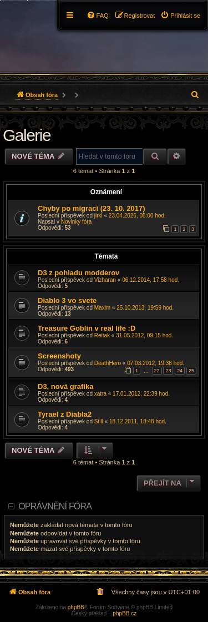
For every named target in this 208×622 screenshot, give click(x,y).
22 (157, 370)
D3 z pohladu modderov (78, 273)
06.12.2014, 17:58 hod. (150, 280)
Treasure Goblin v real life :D (86, 328)
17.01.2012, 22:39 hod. (141, 394)
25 (191, 370)
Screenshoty (59, 356)
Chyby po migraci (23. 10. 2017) (91, 208)
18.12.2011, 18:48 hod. (137, 421)
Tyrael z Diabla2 (65, 414)
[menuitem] (180, 15)
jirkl (98, 216)
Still (98, 421)
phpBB (76, 607)
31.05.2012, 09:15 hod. (144, 335)
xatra (100, 394)
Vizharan (105, 280)
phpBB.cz (124, 613)
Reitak (102, 335)
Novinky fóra (76, 222)
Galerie (26, 135)
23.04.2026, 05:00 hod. (137, 216)
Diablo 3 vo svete (67, 300)
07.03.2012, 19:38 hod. (155, 363)
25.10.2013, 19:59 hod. (145, 308)
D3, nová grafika (65, 386)
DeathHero (107, 363)
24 (179, 370)
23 (168, 370)
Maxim (102, 308)
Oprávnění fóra (55, 506)
